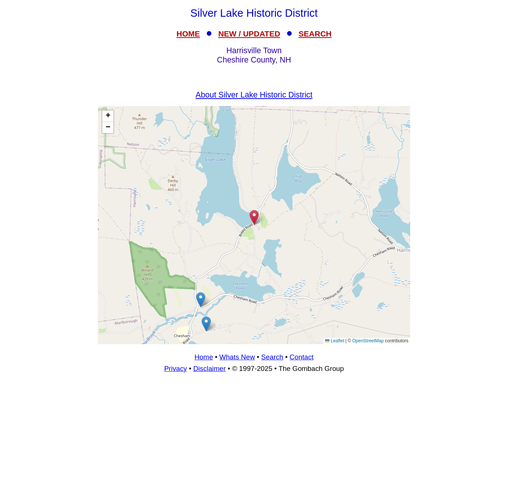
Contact (302, 357)
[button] (206, 323)
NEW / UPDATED (249, 33)
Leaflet (334, 340)
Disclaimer (209, 368)
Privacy (175, 368)
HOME (188, 33)
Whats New (237, 357)
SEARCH (315, 33)
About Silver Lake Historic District (254, 94)
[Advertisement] (254, 433)
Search (272, 357)
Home (203, 357)
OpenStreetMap (368, 340)
